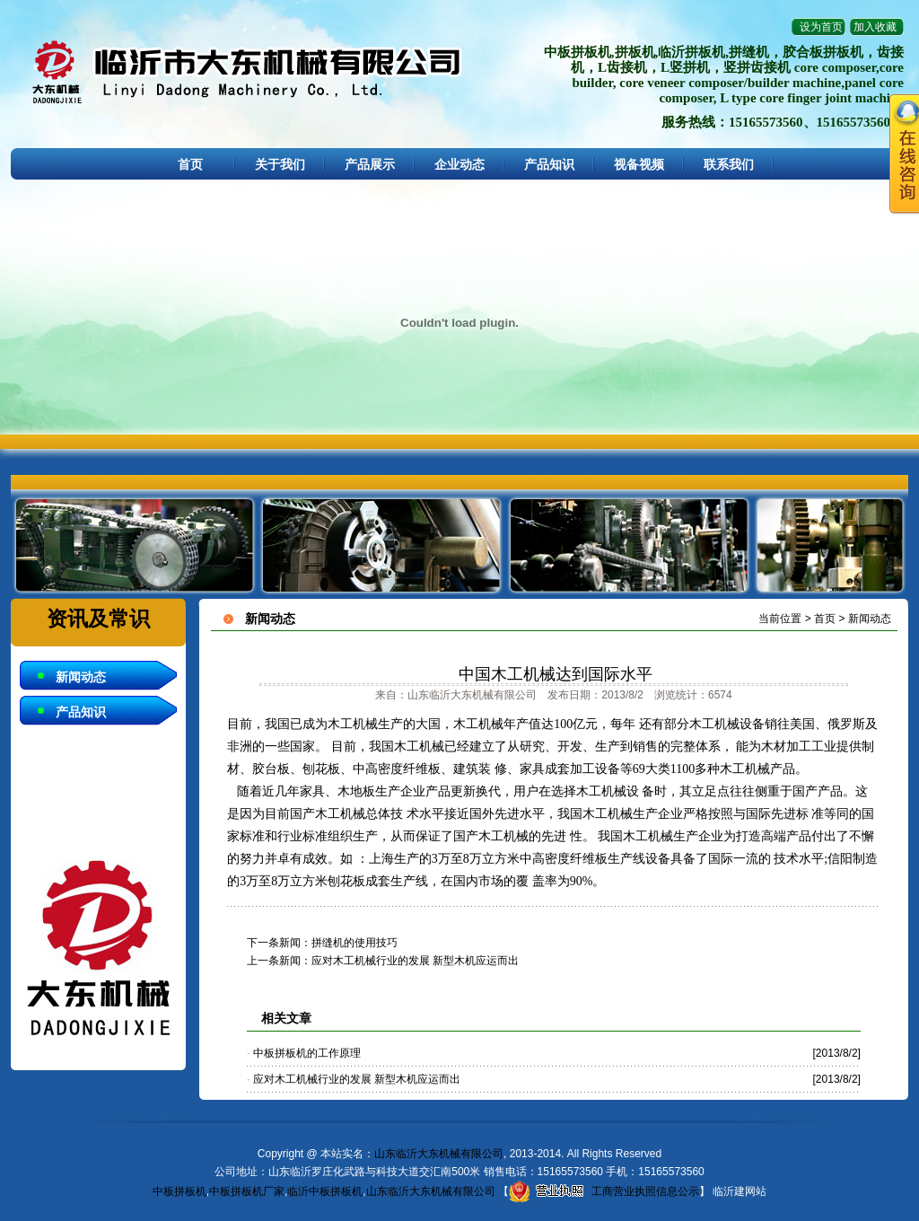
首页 (190, 164)
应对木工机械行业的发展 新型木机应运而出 (415, 960)
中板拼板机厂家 (246, 1191)
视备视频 (639, 164)
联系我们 (729, 164)
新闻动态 (81, 677)
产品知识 (549, 164)
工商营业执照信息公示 (604, 1191)
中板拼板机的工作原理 (307, 1053)
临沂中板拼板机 (325, 1191)
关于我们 (280, 164)
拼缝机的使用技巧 (354, 942)
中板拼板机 (179, 1191)
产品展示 (370, 164)
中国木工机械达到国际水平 (555, 674)
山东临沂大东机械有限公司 (438, 1153)
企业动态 (459, 164)
